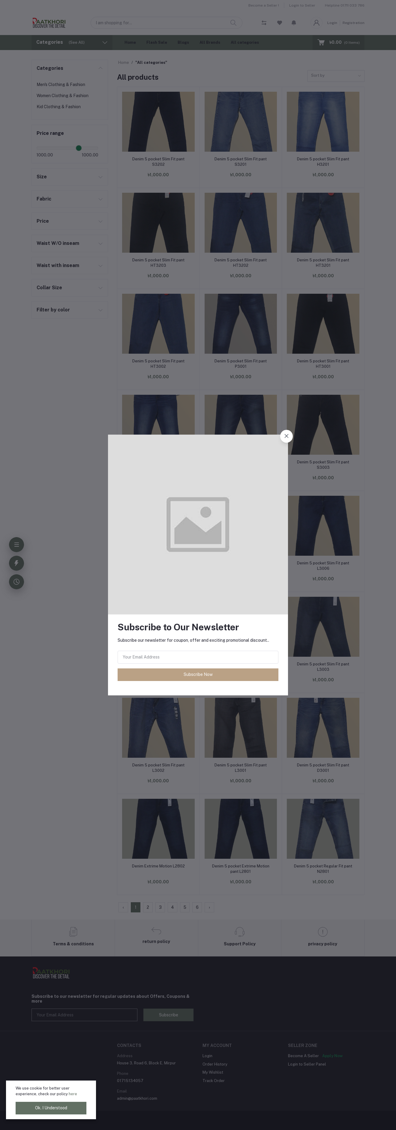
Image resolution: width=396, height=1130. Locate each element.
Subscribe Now (198, 674)
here (73, 1094)
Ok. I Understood (51, 1107)
